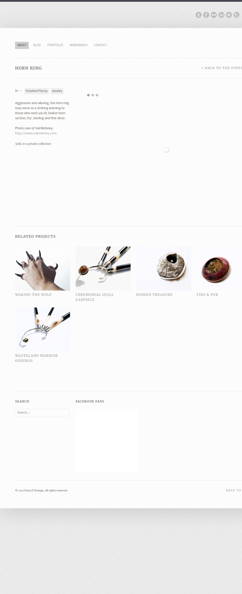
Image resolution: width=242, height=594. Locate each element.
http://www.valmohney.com (36, 133)
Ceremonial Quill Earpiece (95, 297)
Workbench (78, 45)
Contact (100, 45)
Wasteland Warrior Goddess (36, 358)
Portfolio (55, 45)
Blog (37, 45)
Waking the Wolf (33, 295)
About (22, 45)
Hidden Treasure (154, 295)
